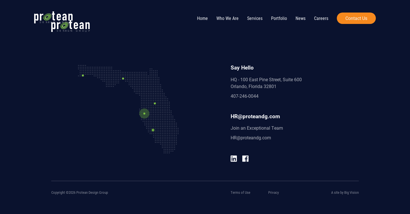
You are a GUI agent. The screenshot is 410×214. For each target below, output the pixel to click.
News (301, 18)
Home (202, 18)
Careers (321, 18)
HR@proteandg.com (251, 137)
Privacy (273, 192)
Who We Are (227, 18)
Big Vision (351, 192)
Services (255, 18)
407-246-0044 (245, 96)
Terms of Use (240, 192)
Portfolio (279, 18)
